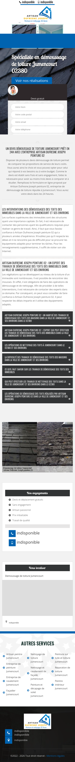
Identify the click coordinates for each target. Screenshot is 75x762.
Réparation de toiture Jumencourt (61, 671)
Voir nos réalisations (32, 80)
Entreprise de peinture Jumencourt (12, 667)
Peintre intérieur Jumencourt (60, 684)
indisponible (27, 2)
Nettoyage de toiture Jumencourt (36, 658)
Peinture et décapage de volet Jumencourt (35, 690)
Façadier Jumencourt (11, 692)
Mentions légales (56, 755)
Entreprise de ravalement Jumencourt (12, 681)
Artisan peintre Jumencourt (12, 656)
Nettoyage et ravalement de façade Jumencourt (36, 673)
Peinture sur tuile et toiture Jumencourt (61, 658)
